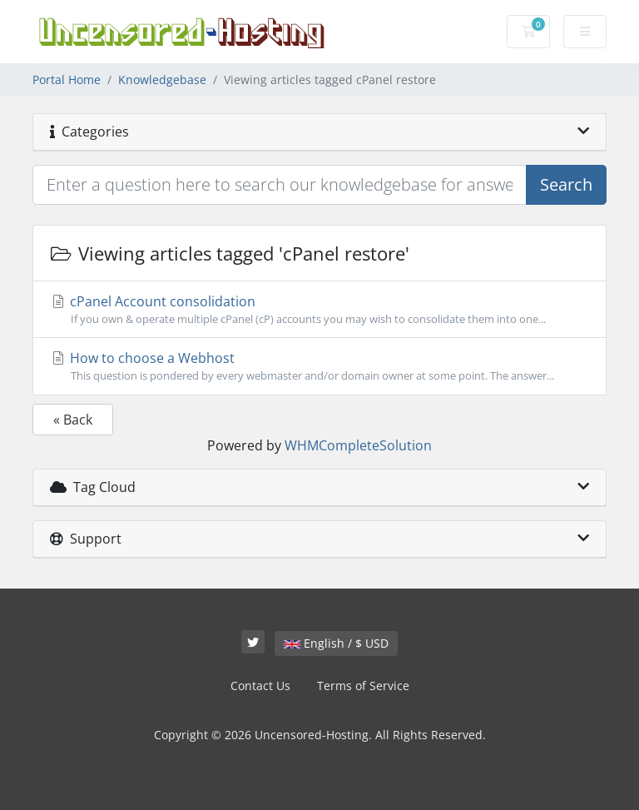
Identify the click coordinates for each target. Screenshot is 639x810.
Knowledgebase (162, 79)
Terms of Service (363, 685)
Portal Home (66, 79)
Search (566, 184)
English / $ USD (336, 643)
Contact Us (260, 685)
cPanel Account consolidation (319, 309)
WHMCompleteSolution (358, 445)
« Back (72, 419)
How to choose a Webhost (319, 366)
